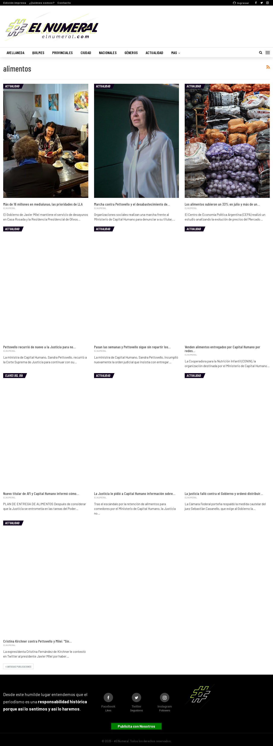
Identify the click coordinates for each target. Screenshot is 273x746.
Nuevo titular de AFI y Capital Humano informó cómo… (41, 493)
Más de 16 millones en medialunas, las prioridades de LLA (43, 204)
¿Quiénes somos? (41, 2)
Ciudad (86, 52)
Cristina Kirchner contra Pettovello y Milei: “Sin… (37, 641)
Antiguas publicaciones (18, 666)
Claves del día (14, 375)
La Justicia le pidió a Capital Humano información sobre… (134, 493)
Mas (174, 52)
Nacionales (108, 52)
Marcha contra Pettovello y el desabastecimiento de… (132, 204)
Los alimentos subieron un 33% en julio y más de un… (222, 204)
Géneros (131, 52)
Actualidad (154, 52)
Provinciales (62, 52)
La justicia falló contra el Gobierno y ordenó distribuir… (224, 493)
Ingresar (241, 3)
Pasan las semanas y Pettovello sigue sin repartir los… (132, 346)
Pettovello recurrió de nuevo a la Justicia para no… (39, 346)
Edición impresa (14, 2)
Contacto (64, 2)
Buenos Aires (215, 24)
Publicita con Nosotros (136, 726)
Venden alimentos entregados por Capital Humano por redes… (222, 348)
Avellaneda (15, 52)
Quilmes (38, 52)
